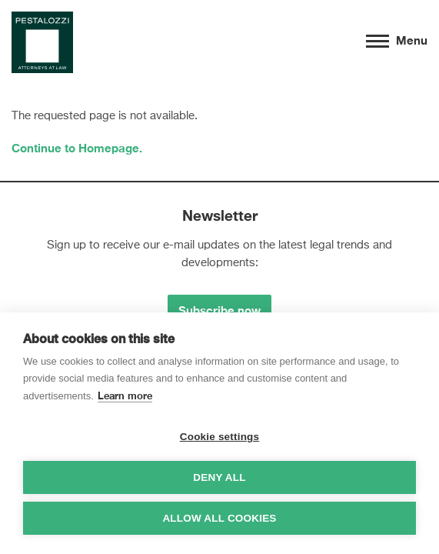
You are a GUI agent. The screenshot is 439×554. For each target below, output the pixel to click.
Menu (396, 39)
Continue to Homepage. (77, 148)
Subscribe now (219, 310)
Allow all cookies (219, 518)
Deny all (219, 477)
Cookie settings (220, 436)
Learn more (125, 395)
